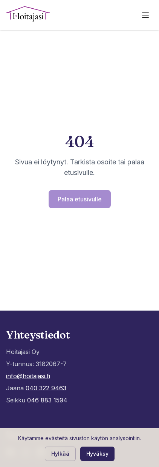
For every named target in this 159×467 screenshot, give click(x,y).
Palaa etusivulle (80, 199)
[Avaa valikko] (145, 15)
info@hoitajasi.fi (28, 376)
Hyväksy (97, 453)
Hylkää (60, 453)
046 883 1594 (47, 400)
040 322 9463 (46, 388)
